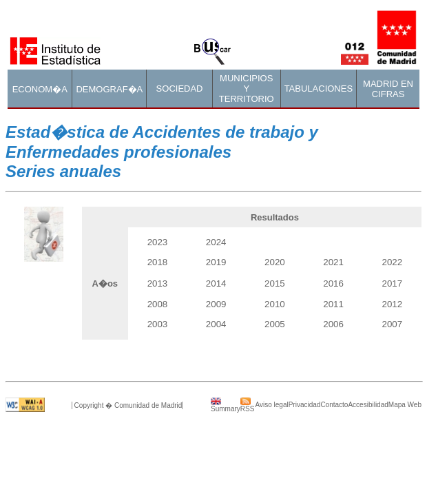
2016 (333, 283)
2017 (392, 283)
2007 (392, 324)
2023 (157, 242)
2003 (157, 324)
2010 (274, 304)
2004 (216, 324)
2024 (216, 242)
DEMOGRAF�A (109, 89)
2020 (274, 262)
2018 (157, 262)
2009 (216, 304)
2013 (157, 283)
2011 (333, 304)
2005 (274, 324)
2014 (216, 283)
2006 (333, 324)
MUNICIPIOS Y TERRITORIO (246, 88)
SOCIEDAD (179, 88)
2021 (333, 262)
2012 (392, 304)
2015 (274, 283)
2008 (157, 304)
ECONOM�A (39, 89)
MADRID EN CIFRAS (388, 89)
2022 (392, 262)
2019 (216, 262)
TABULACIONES (318, 88)
